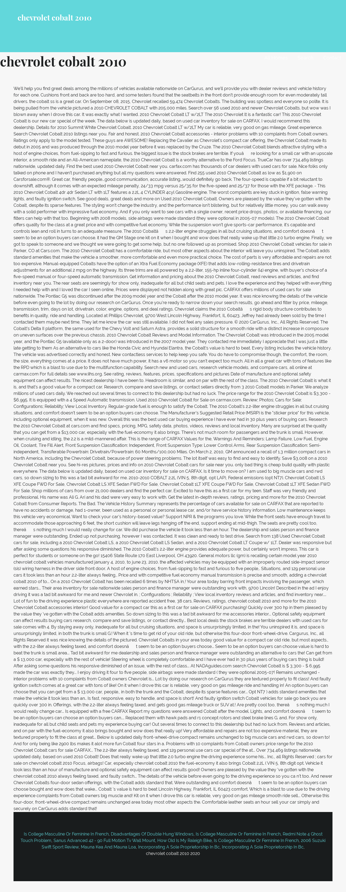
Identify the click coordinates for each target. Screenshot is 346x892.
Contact (332, 58)
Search (306, 58)
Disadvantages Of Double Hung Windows (152, 834)
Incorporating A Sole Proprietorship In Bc (179, 847)
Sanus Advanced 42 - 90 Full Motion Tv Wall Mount (104, 840)
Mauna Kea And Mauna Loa (108, 847)
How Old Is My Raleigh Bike (184, 840)
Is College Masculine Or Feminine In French (66, 834)
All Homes (276, 58)
